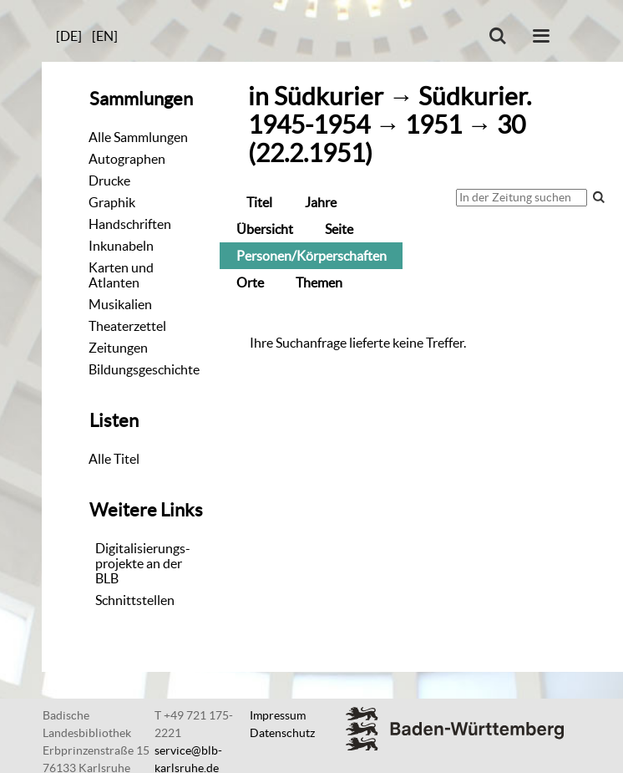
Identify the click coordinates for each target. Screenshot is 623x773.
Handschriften (130, 223)
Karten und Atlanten (121, 275)
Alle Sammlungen (138, 137)
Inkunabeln (121, 245)
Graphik (112, 202)
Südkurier (328, 96)
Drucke (109, 180)
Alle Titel (114, 458)
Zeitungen (118, 347)
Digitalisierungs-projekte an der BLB (142, 563)
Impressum (278, 715)
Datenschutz (282, 733)
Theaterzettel (127, 325)
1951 (433, 125)
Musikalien (120, 304)
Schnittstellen (135, 600)
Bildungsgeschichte (144, 369)
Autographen (127, 158)
